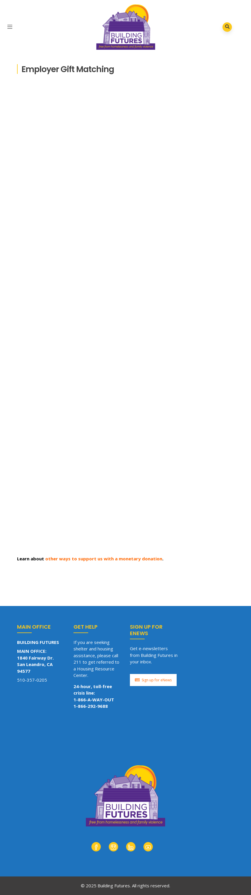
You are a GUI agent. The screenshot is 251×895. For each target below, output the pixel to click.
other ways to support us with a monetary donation (103, 559)
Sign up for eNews (153, 680)
